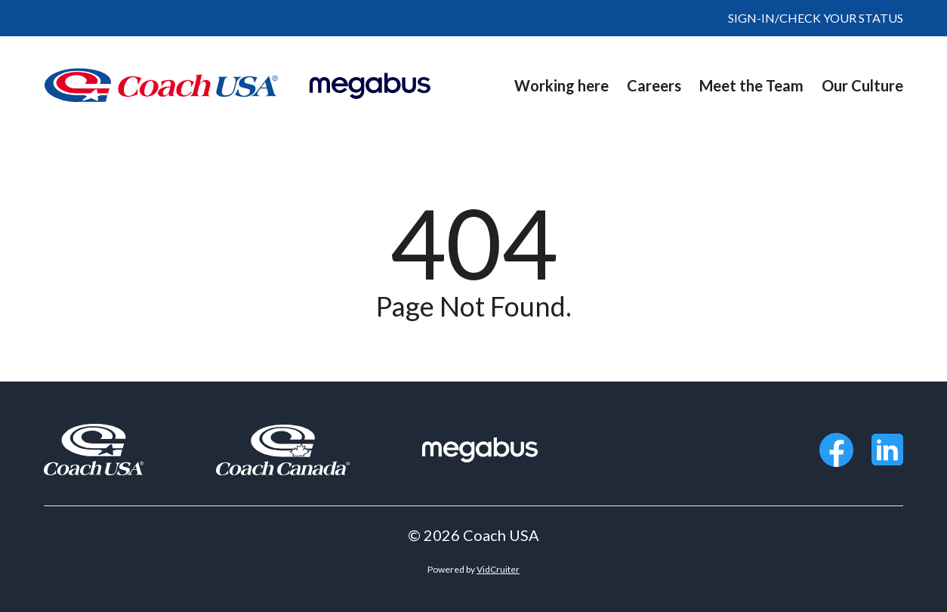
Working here (561, 85)
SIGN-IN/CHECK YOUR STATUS (815, 18)
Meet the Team (751, 85)
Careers (654, 85)
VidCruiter (498, 569)
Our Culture (862, 85)
